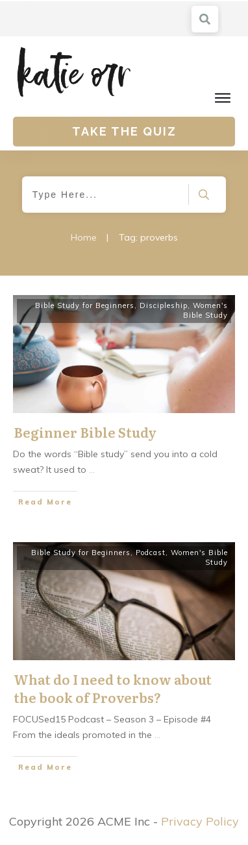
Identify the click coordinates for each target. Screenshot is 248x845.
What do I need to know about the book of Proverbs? (113, 688)
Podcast (151, 552)
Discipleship (164, 305)
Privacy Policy (200, 821)
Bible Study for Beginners (84, 305)
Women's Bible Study (205, 310)
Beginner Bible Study (85, 432)
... (92, 469)
